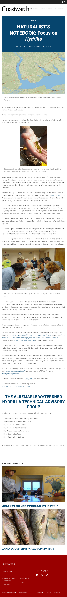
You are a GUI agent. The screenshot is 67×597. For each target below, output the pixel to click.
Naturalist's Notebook (48, 445)
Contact (22, 582)
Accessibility (24, 578)
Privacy (7, 585)
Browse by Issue (60, 9)
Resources (57, 592)
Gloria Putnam (55, 195)
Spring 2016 (29, 379)
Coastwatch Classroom (30, 9)
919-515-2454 (7, 572)
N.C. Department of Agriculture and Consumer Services (32, 335)
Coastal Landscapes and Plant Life (27, 445)
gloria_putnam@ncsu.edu (11, 374)
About (18, 9)
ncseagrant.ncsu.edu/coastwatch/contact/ (17, 386)
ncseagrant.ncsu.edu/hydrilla (24, 340)
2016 (12, 445)
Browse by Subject (46, 9)
